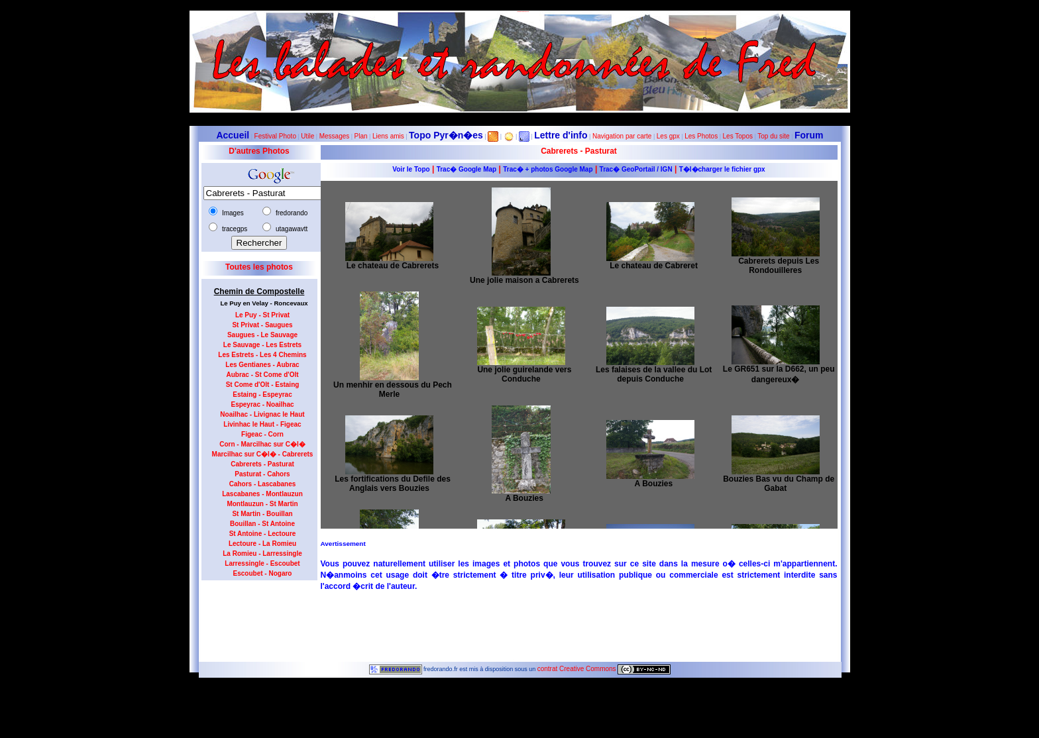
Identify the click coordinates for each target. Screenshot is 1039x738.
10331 (519, 690)
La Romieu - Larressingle (262, 553)
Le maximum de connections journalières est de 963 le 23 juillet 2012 (519, 734)
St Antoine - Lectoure (262, 533)
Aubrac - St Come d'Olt (262, 374)
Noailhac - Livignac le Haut (262, 414)
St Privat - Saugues (262, 325)
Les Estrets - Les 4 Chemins (262, 354)
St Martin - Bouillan (262, 513)
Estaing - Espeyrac (262, 394)
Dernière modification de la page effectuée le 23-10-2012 (519, 698)
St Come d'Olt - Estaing (263, 384)
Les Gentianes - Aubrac (262, 364)
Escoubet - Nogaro (262, 573)
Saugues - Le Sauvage (262, 335)
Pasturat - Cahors (262, 474)
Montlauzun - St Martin (262, 503)
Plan (361, 136)
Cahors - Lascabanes (262, 484)
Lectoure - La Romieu (262, 543)
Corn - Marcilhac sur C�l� (262, 444)
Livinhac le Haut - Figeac (262, 424)
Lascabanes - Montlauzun (262, 494)
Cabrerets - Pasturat (262, 464)
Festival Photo (275, 136)
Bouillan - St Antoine (262, 523)
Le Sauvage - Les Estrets (262, 344)
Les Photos (701, 136)
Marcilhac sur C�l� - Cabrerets (262, 454)
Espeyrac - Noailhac (262, 404)
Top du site (773, 136)
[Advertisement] (254, 617)
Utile (307, 136)
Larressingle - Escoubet (262, 563)
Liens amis (388, 136)
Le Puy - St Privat (262, 315)
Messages (334, 136)
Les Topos (738, 136)
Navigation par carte (622, 136)
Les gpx (668, 136)
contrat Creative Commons (577, 668)
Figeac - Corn (262, 434)
